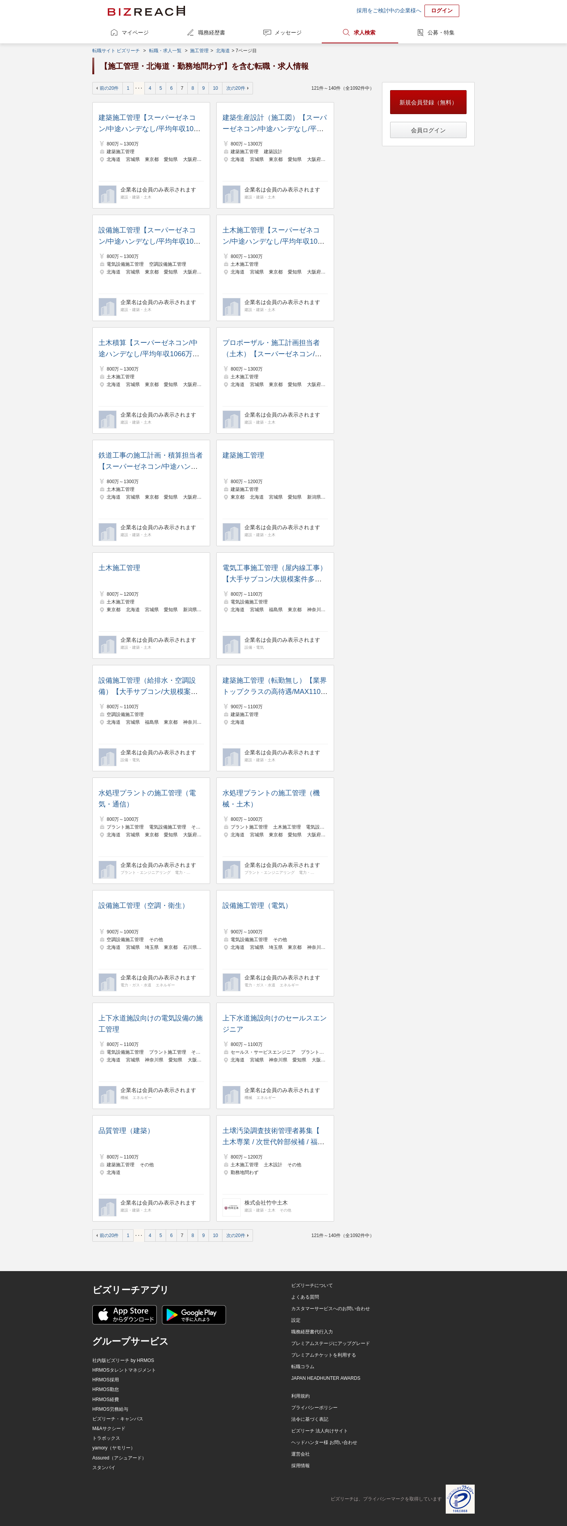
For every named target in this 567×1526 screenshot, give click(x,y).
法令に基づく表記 (309, 1419)
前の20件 (109, 88)
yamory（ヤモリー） (113, 1448)
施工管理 (199, 50)
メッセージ (288, 32)
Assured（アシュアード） (119, 1458)
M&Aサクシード (109, 1428)
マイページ (135, 32)
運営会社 (300, 1454)
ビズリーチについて (312, 1285)
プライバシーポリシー (314, 1407)
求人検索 (364, 32)
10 (215, 88)
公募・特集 (441, 32)
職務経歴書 (211, 32)
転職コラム (302, 1366)
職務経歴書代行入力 (312, 1332)
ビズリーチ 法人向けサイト (319, 1431)
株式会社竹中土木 (266, 1203)
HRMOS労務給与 (110, 1409)
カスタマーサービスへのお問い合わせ (330, 1308)
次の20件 (235, 88)
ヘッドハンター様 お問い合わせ (324, 1442)
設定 (295, 1320)
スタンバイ (103, 1467)
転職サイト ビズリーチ (116, 50)
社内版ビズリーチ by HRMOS (123, 1360)
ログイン (442, 10)
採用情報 (300, 1465)
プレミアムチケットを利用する (323, 1355)
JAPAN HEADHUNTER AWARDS (325, 1378)
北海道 (223, 50)
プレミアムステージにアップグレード (330, 1343)
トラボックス (106, 1438)
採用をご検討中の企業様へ (388, 10)
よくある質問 (305, 1297)
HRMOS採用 (105, 1379)
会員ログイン (428, 130)
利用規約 (300, 1396)
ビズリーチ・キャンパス (117, 1419)
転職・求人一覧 (165, 50)
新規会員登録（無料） (428, 102)
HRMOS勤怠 (105, 1389)
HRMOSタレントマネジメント (124, 1370)
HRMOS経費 (105, 1399)
